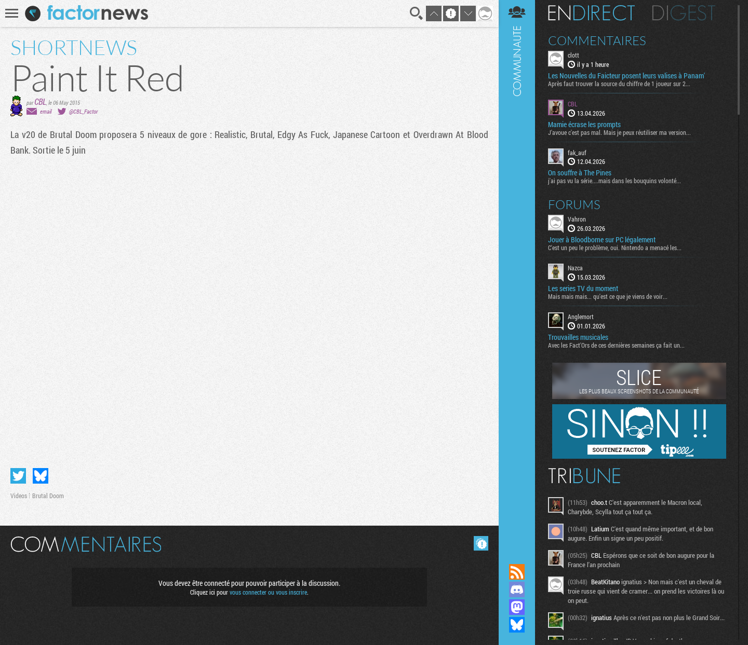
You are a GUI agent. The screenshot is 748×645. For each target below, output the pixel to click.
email (45, 111)
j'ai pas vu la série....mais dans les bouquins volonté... (614, 180)
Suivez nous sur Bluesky (517, 625)
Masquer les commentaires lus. (481, 543)
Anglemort (581, 316)
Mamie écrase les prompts (584, 124)
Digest (684, 13)
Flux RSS (517, 572)
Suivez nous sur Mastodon (517, 607)
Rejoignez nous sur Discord (517, 589)
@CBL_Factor (83, 111)
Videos (18, 495)
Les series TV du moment (583, 288)
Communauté (516, 272)
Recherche (416, 13)
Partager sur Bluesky (40, 476)
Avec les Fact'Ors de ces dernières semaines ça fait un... (616, 345)
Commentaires (597, 40)
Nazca (575, 268)
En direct (591, 13)
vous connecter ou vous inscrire (268, 592)
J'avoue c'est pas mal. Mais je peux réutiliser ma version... (619, 132)
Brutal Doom (48, 495)
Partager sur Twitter (18, 476)
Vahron (577, 219)
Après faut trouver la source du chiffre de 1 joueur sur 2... (619, 83)
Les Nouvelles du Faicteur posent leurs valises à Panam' (626, 76)
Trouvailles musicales (578, 337)
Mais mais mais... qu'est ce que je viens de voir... (607, 296)
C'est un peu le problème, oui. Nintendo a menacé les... (615, 247)
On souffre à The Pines (579, 173)
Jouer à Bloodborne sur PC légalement (602, 240)
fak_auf (577, 152)
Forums (574, 204)
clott (573, 55)
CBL (40, 101)
